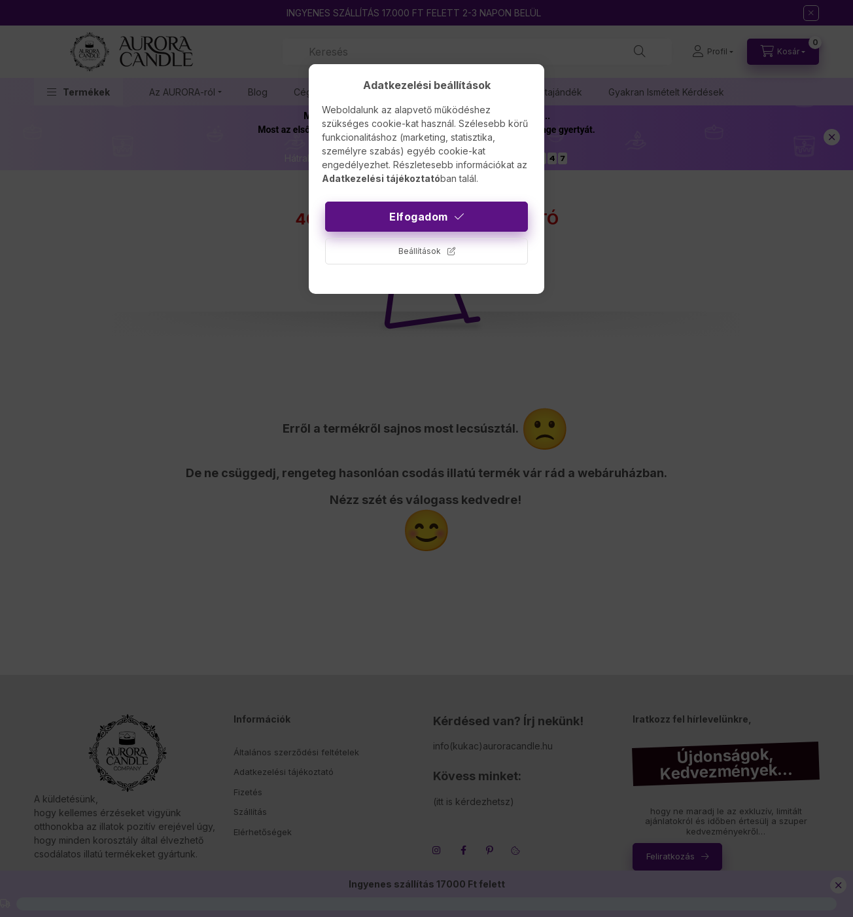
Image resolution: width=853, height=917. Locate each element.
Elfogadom (418, 216)
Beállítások (419, 251)
